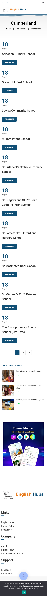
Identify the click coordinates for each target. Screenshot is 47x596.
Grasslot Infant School (17, 82)
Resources (6, 529)
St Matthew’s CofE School (19, 266)
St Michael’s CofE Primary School (19, 297)
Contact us (6, 573)
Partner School (8, 526)
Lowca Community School (19, 110)
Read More (9, 62)
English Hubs (7, 522)
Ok (24, 592)
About (4, 546)
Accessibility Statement (12, 553)
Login (43, 2)
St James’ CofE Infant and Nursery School (19, 235)
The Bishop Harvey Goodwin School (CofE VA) (20, 330)
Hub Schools (21, 29)
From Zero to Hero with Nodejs (29, 371)
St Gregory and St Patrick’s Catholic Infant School (20, 202)
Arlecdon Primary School (18, 54)
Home (8, 29)
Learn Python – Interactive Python (30, 400)
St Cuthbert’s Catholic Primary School (22, 169)
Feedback (6, 570)
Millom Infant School (16, 139)
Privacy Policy (7, 550)
